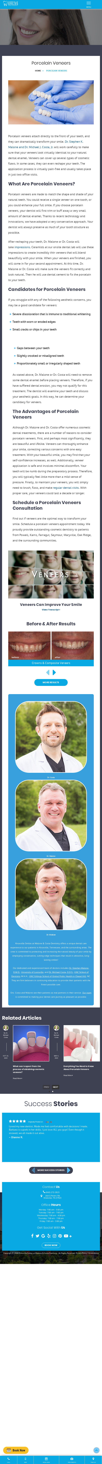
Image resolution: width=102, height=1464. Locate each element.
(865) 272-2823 (52, 1192)
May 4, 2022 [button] (56, 1057)
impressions (22, 247)
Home (38, 70)
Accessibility (93, 1253)
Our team (86, 992)
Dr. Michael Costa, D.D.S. (61, 972)
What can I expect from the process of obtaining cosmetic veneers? (28, 1069)
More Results (51, 682)
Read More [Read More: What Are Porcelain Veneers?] (17, 1078)
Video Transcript (51, 610)
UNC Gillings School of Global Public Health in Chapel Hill (57, 976)
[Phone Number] (44, 1192)
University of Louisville (32, 972)
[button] (96, 1450)
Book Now (51, 1245)
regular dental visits (66, 488)
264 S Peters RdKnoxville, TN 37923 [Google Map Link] (53, 1196)
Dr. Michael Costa (5, 1035)
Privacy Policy (81, 1253)
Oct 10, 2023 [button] (6, 1057)
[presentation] (16, 1453)
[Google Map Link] (41, 1196)
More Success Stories (51, 1170)
